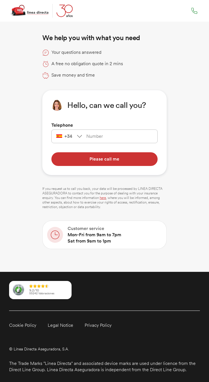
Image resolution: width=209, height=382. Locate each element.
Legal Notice (60, 325)
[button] (80, 349)
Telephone (62, 125)
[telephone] (116, 136)
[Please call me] (104, 159)
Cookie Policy (22, 325)
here (103, 198)
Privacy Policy (98, 325)
